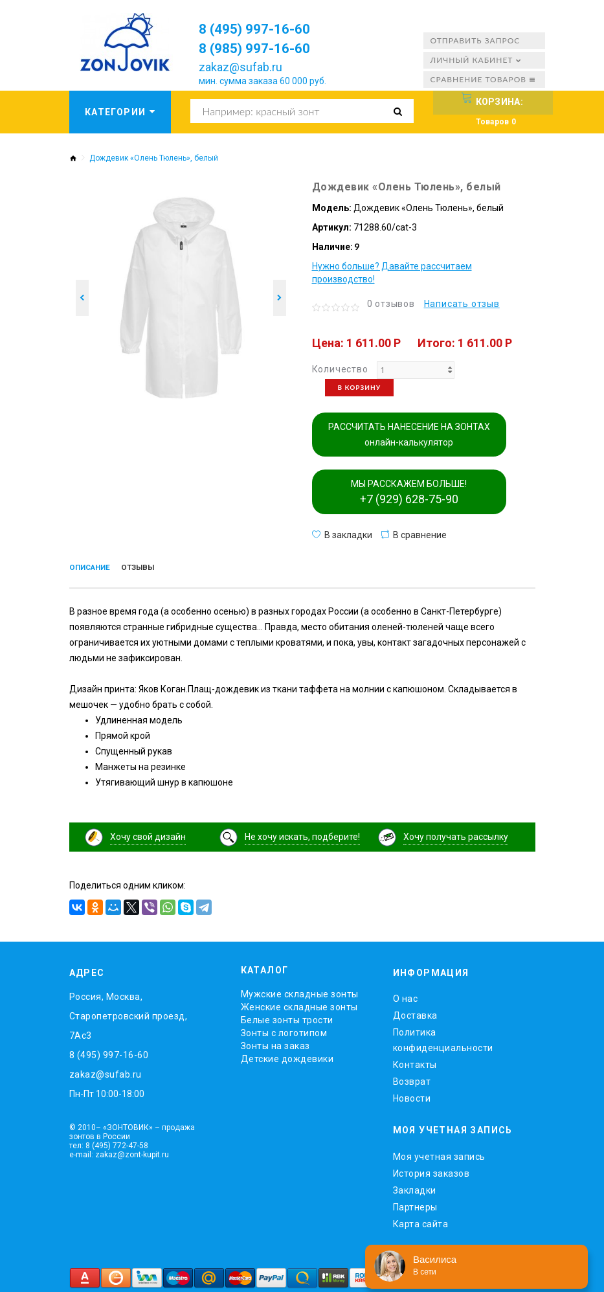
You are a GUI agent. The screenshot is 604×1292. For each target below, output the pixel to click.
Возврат (412, 1079)
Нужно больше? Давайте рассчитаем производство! (392, 272)
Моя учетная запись (439, 1153)
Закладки (414, 1187)
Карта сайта (421, 1221)
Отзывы (150, 568)
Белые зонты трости (287, 1017)
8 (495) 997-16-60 (264, 28)
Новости (412, 1096)
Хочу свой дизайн (148, 833)
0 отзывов (391, 304)
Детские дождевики (287, 1056)
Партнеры (415, 1204)
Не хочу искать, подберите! (302, 833)
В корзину (359, 387)
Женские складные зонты (299, 1004)
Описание (94, 568)
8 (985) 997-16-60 (264, 48)
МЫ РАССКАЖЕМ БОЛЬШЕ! (409, 492)
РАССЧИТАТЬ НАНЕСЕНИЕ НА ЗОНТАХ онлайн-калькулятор (409, 435)
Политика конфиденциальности (443, 1037)
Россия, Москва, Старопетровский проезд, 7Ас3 (128, 1013)
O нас (405, 996)
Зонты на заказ (275, 1043)
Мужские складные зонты (300, 991)
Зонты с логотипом (284, 1030)
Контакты (415, 1062)
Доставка (415, 1013)
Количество (340, 369)
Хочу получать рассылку (455, 833)
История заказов (431, 1170)
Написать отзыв (462, 304)
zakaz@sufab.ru (240, 67)
